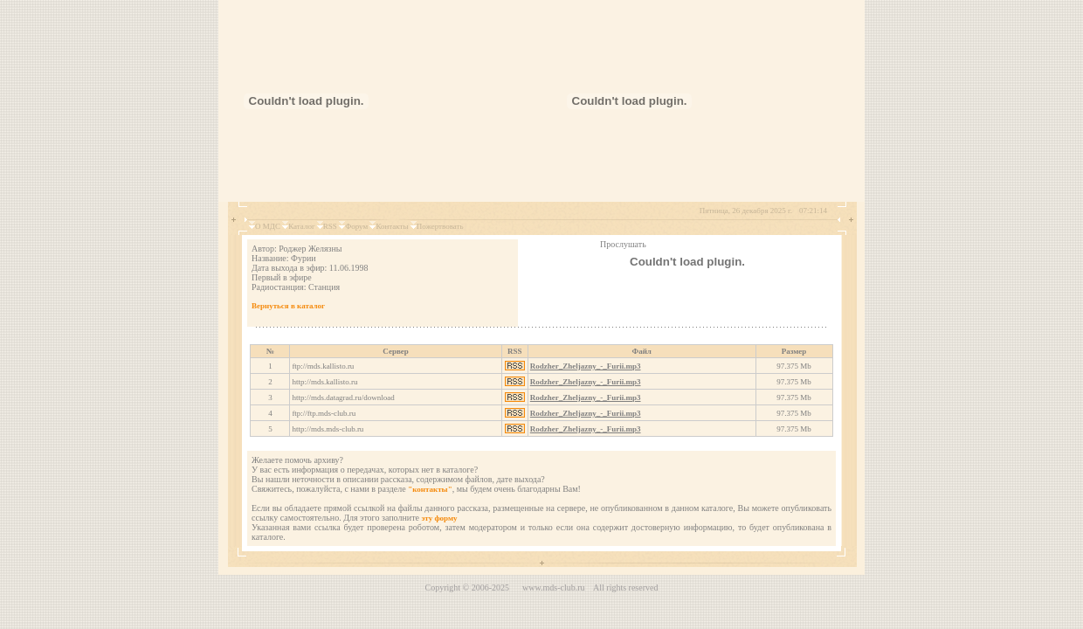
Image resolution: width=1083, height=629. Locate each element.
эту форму (439, 518)
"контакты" (430, 489)
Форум (356, 226)
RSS (330, 226)
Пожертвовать (440, 226)
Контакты (392, 226)
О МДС (267, 226)
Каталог (301, 226)
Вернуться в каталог (288, 305)
